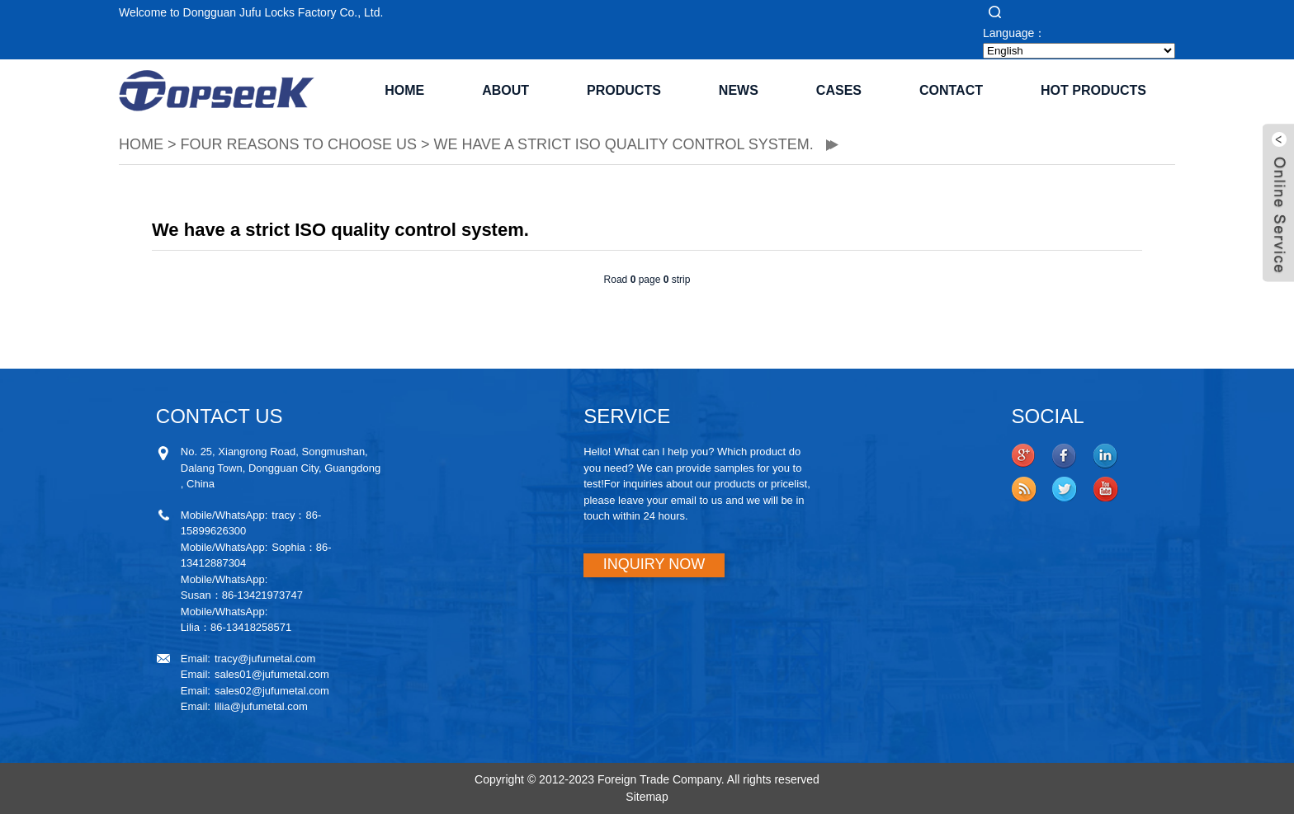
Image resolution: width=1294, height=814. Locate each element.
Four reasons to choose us (299, 144)
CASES (839, 90)
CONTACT (951, 90)
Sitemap (647, 796)
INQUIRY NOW (654, 564)
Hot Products (1093, 90)
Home (404, 90)
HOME (141, 144)
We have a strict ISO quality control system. (625, 144)
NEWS (738, 90)
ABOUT (505, 90)
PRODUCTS (624, 90)
